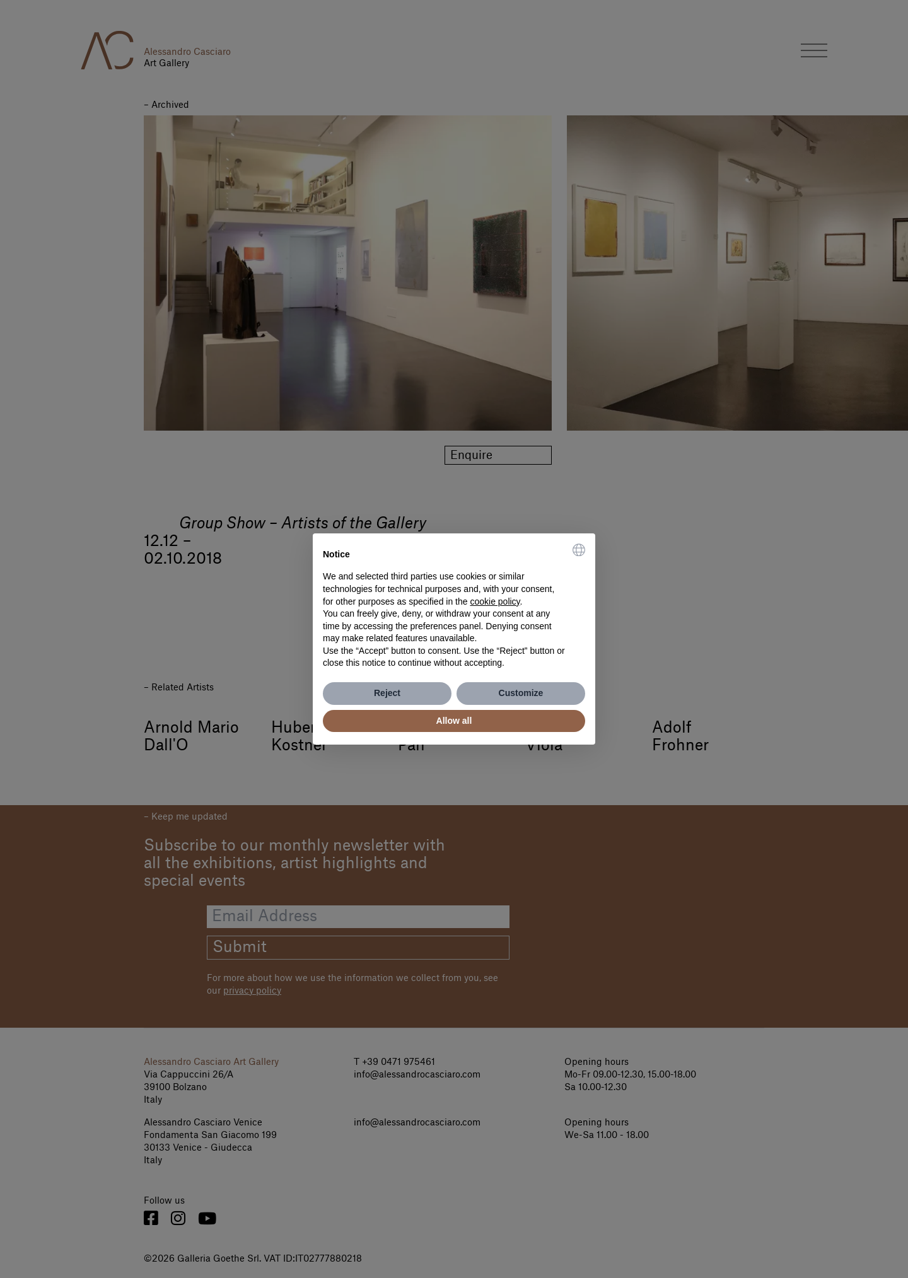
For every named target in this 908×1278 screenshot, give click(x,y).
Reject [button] (387, 693)
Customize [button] (521, 693)
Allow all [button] (454, 721)
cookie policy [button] (495, 601)
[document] (454, 606)
